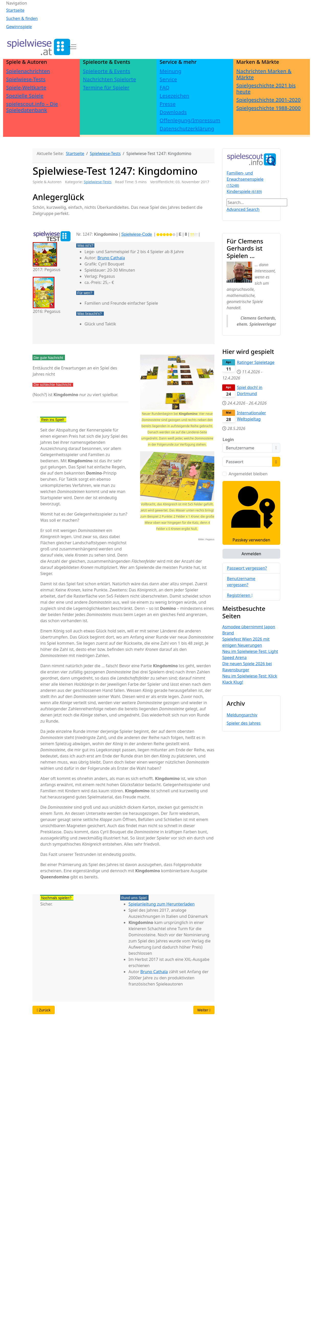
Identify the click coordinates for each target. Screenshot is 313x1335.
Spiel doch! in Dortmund (249, 390)
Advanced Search (243, 209)
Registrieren (240, 595)
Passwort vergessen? (247, 568)
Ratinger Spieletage (255, 362)
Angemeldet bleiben (248, 474)
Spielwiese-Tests (98, 181)
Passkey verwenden (251, 513)
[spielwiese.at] (38, 47)
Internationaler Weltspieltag (251, 416)
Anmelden (251, 554)
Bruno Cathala (111, 258)
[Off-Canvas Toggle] (72, 47)
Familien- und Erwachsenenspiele (245, 179)
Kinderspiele (244, 191)
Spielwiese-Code (136, 234)
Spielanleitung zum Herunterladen (161, 904)
